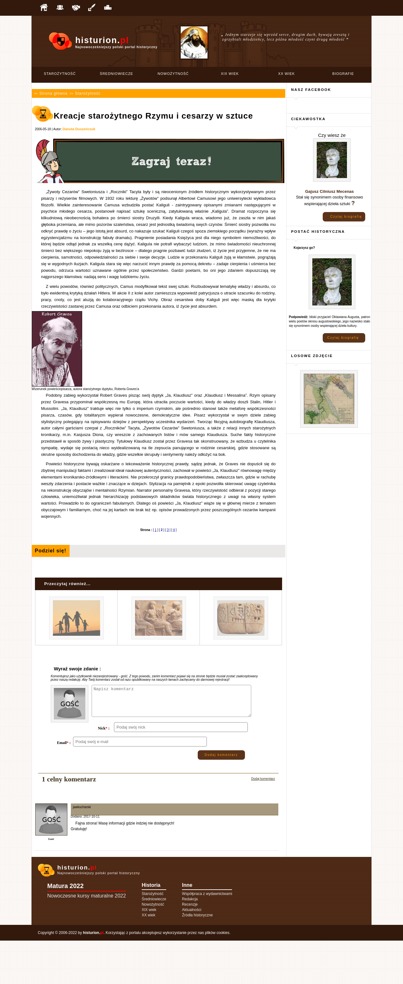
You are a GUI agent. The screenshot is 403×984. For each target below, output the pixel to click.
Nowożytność (173, 73)
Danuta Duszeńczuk (79, 129)
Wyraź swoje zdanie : (77, 668)
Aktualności (191, 953)
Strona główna (53, 93)
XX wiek (286, 73)
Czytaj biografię (346, 216)
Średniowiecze (116, 73)
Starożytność (60, 73)
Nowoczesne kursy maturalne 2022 (86, 939)
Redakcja (190, 942)
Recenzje (190, 948)
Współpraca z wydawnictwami (207, 937)
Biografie (343, 73)
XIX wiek (230, 73)
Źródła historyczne (197, 958)
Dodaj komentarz (221, 798)
